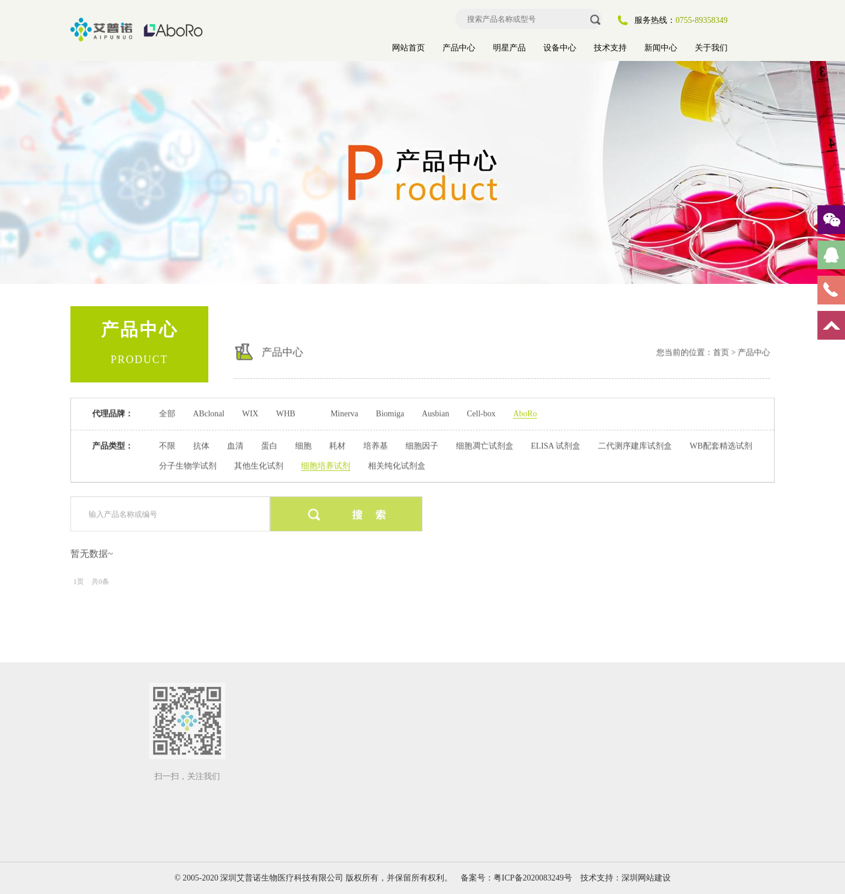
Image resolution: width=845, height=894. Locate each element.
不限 (167, 445)
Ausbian (435, 413)
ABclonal (209, 413)
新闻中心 (660, 47)
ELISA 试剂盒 (555, 445)
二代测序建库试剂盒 (635, 445)
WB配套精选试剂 (720, 445)
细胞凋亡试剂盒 (484, 445)
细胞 (303, 445)
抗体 (201, 445)
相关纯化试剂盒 (396, 465)
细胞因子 (421, 445)
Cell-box (481, 413)
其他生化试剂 (258, 465)
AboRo (524, 413)
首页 (707, 349)
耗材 (337, 445)
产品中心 (458, 47)
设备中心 (559, 47)
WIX (250, 413)
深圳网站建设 (646, 877)
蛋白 (269, 445)
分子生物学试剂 (188, 465)
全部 (167, 413)
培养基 (375, 445)
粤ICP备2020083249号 (533, 877)
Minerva (344, 413)
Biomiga (390, 413)
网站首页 (408, 47)
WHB (285, 413)
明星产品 (509, 47)
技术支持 (610, 47)
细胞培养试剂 (325, 465)
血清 (235, 445)
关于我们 (711, 47)
